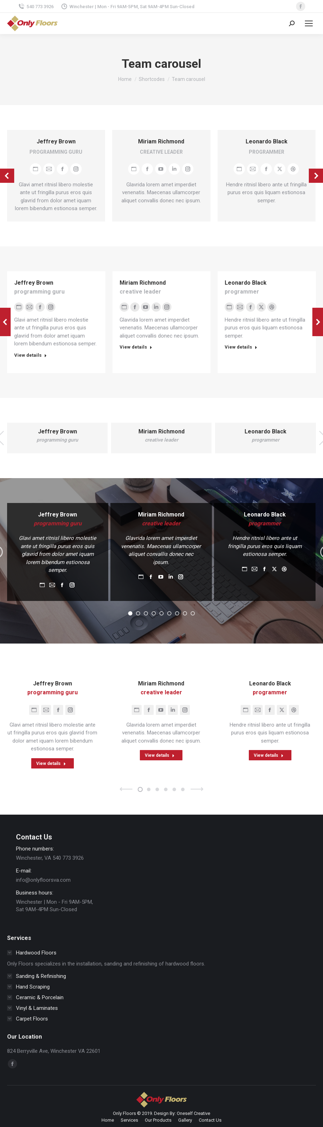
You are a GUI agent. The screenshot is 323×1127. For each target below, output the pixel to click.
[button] (130, 613)
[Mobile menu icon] (309, 23)
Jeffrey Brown (56, 141)
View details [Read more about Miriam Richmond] (136, 347)
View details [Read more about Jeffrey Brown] (30, 355)
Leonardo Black (267, 141)
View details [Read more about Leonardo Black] (241, 347)
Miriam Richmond (161, 141)
